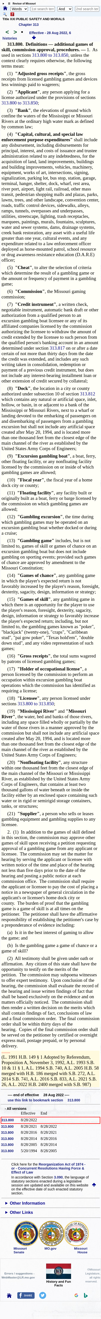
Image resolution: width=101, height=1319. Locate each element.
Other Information (27, 1203)
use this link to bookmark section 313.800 (44, 1100)
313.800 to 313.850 (50, 55)
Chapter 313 (29, 25)
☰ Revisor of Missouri (20, 3)
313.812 (87, 393)
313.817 (57, 348)
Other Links (21, 1212)
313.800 (7, 1120)
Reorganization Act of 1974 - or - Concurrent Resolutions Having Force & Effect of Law (48, 1168)
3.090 (58, 1177)
